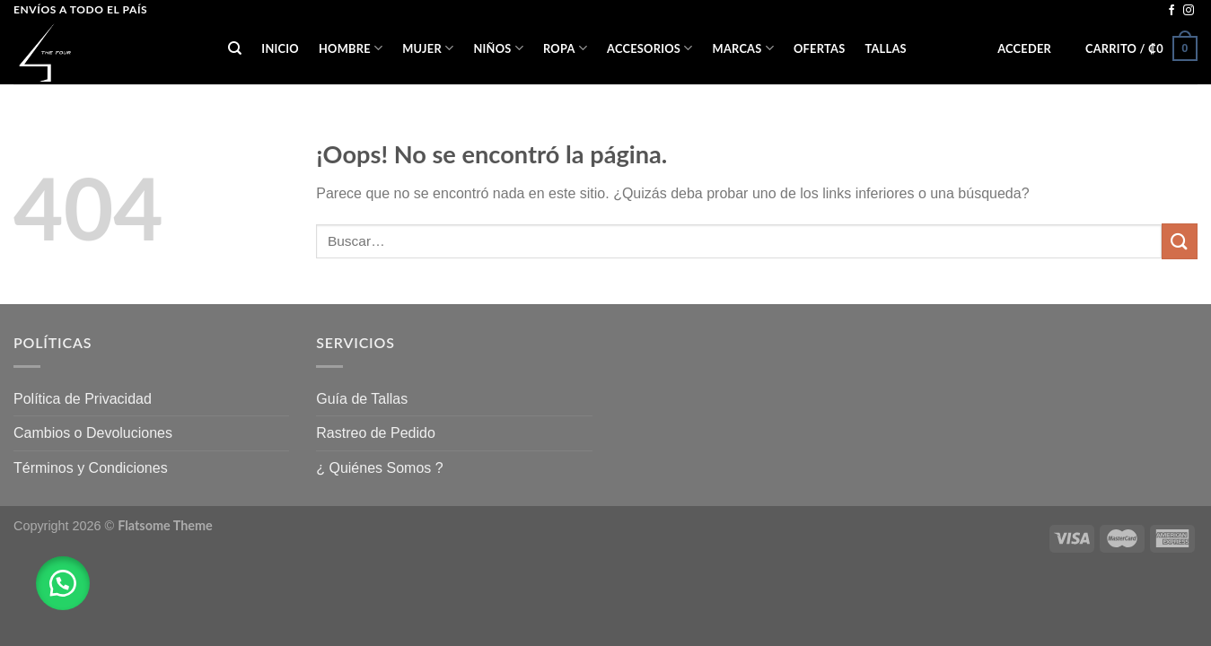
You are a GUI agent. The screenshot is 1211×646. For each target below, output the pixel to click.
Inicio (280, 48)
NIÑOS (498, 48)
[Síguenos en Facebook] (1171, 10)
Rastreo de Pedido (375, 433)
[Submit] (1180, 240)
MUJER (427, 48)
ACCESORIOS (649, 48)
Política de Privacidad (82, 398)
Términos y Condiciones (90, 468)
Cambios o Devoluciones (92, 433)
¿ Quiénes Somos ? (379, 468)
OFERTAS (819, 48)
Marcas (743, 48)
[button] (63, 583)
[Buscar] (234, 48)
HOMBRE (350, 48)
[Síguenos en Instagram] (1188, 10)
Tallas (885, 48)
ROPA (565, 48)
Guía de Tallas (362, 398)
